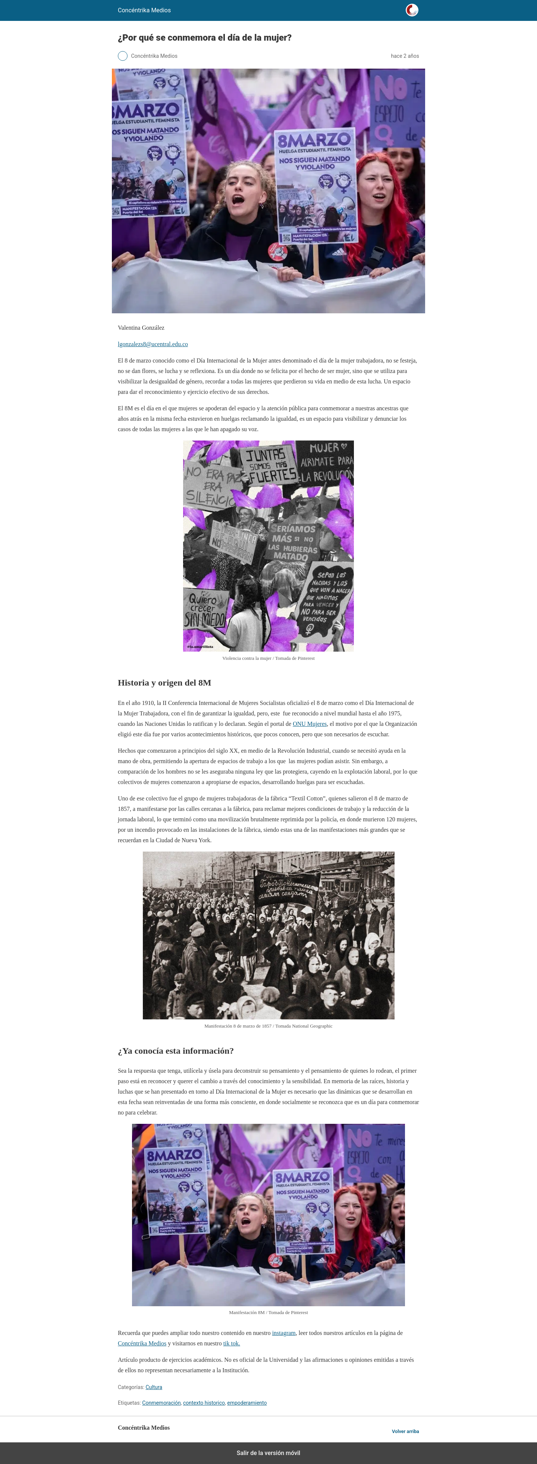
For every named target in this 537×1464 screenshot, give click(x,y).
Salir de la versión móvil (269, 1453)
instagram (284, 1333)
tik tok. (231, 1343)
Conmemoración (161, 1403)
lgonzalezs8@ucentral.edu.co (153, 344)
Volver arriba (405, 1431)
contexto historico (204, 1403)
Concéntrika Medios (142, 1343)
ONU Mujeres (310, 724)
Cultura (154, 1387)
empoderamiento (247, 1403)
